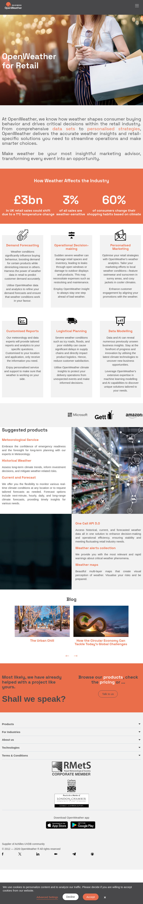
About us (8, 739)
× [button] (105, 897)
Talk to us (108, 693)
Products (8, 724)
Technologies (11, 747)
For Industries (11, 732)
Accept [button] (90, 896)
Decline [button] (70, 896)
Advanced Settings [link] (47, 897)
